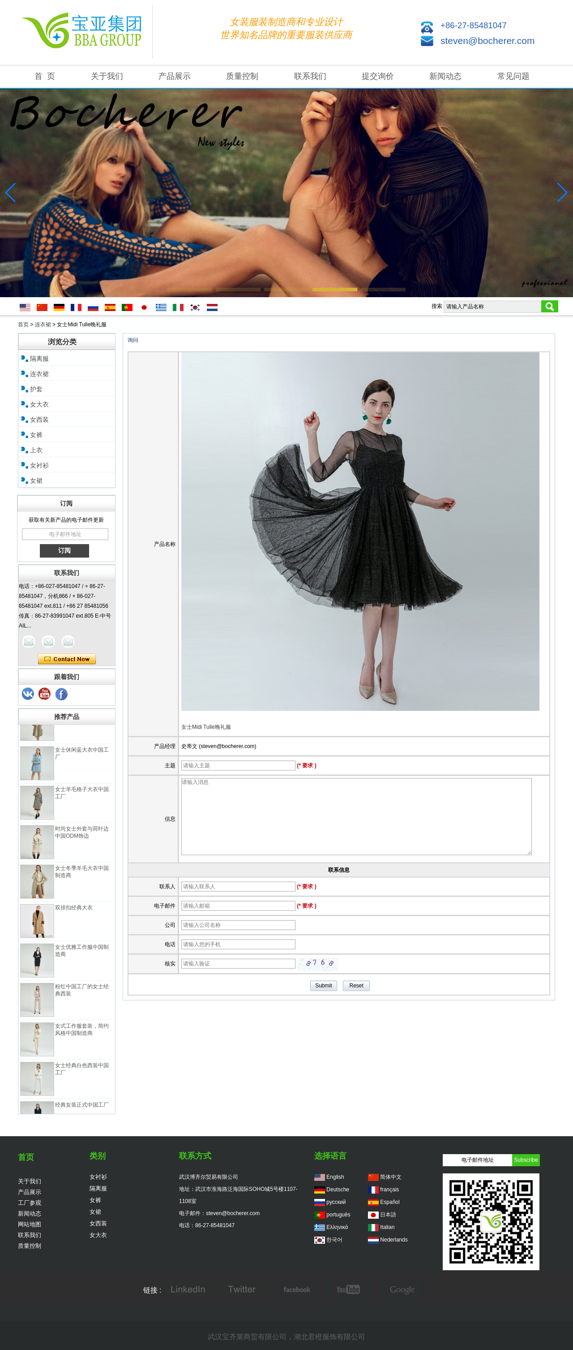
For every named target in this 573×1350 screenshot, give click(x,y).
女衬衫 (39, 465)
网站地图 (29, 1224)
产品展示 (174, 76)
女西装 (39, 419)
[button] (189, 289)
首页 (23, 324)
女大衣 (39, 404)
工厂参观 (29, 1202)
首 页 (44, 76)
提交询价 (378, 76)
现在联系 (67, 659)
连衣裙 (43, 324)
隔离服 (39, 358)
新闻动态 (445, 76)
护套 (36, 389)
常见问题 (513, 76)
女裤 (36, 434)
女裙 (36, 480)
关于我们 (107, 76)
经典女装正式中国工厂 (82, 1108)
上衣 (36, 450)
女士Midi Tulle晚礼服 (206, 727)
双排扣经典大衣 (74, 911)
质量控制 (242, 76)
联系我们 (310, 76)
